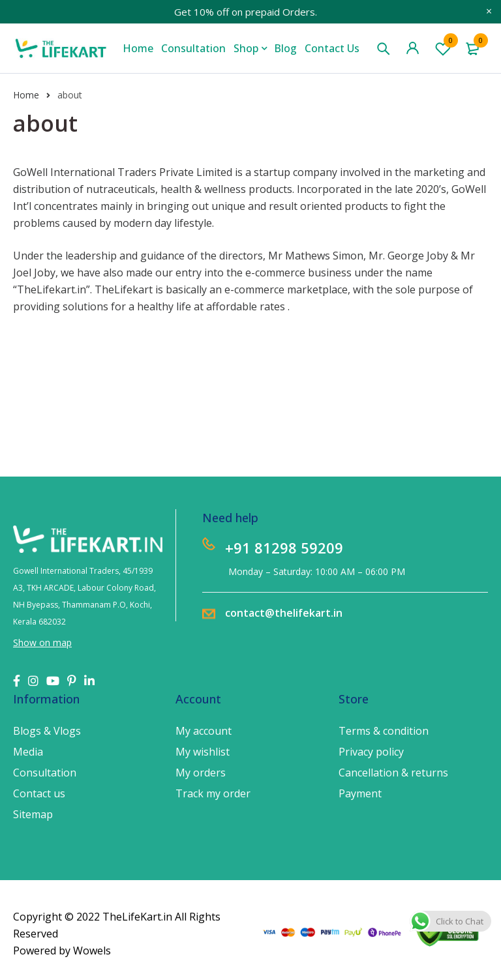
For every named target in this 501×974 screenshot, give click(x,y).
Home (26, 95)
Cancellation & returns (393, 772)
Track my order (212, 793)
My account (203, 731)
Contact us (39, 793)
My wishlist (202, 752)
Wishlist (443, 48)
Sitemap (33, 814)
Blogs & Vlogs (47, 731)
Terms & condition (384, 731)
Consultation (44, 772)
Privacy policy (371, 752)
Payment (360, 793)
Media (28, 752)
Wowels (92, 950)
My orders (200, 772)
